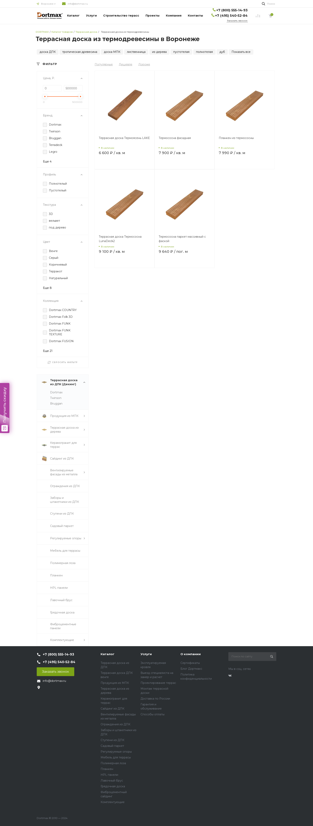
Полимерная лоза (113, 763)
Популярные (104, 64)
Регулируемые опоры (116, 751)
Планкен (107, 769)
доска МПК (112, 52)
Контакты (195, 15)
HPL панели (109, 775)
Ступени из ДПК (112, 740)
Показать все (241, 52)
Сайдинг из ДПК (112, 708)
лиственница (136, 52)
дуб (222, 52)
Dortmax (56, 392)
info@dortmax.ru (78, 3)
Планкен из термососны (236, 138)
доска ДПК (48, 52)
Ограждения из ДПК (115, 724)
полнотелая (204, 52)
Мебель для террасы (116, 757)
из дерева (159, 52)
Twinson (55, 398)
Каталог (73, 15)
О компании (190, 654)
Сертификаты (190, 663)
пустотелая (181, 52)
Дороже (144, 64)
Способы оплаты (152, 714)
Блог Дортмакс (191, 668)
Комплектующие (113, 802)
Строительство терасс (121, 15)
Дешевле (125, 64)
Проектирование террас (158, 683)
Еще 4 (47, 161)
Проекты (152, 15)
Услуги (91, 15)
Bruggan (56, 403)
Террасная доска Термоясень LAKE (124, 138)
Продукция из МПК (115, 683)
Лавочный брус (112, 780)
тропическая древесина (79, 52)
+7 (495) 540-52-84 (231, 16)
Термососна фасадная (175, 138)
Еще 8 (47, 288)
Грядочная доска (113, 786)
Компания (173, 15)
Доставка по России (155, 698)
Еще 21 (47, 351)
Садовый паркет (112, 746)
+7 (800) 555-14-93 (232, 10)
